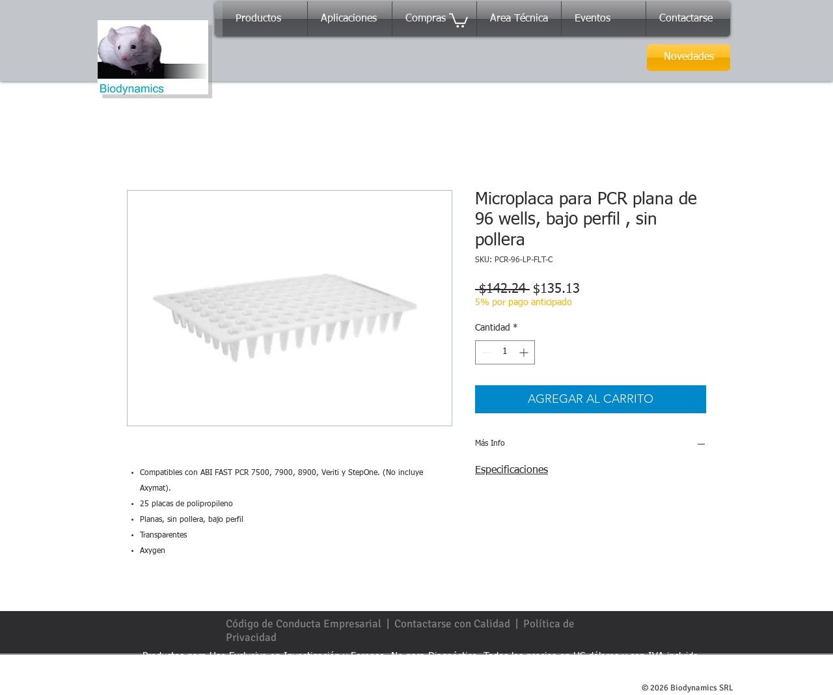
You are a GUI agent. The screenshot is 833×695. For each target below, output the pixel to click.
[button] (458, 19)
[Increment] (525, 352)
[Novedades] (688, 57)
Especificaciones (511, 470)
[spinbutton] (505, 352)
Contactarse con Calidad (452, 624)
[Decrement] (485, 352)
